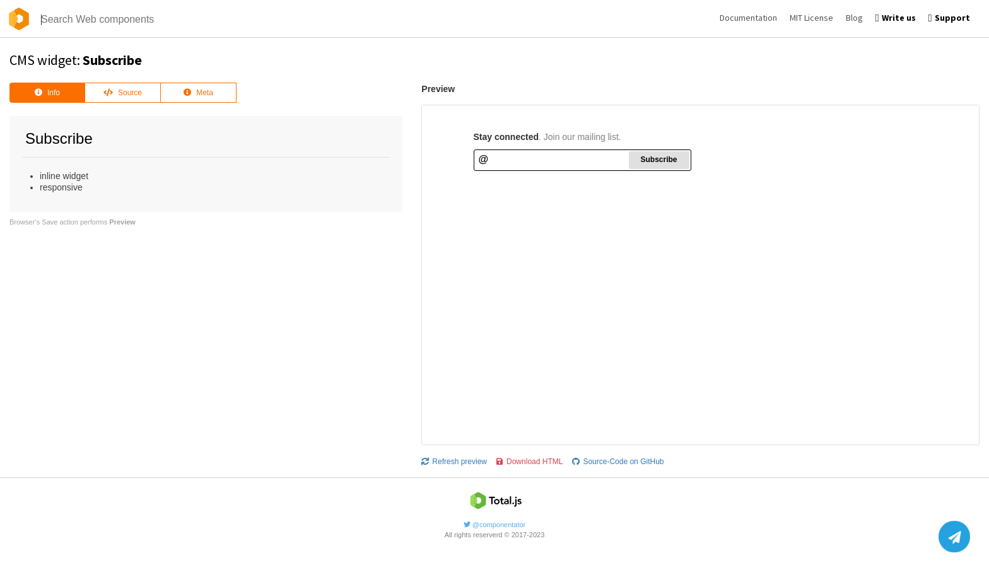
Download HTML (529, 461)
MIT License (811, 17)
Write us (895, 17)
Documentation (748, 17)
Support (949, 17)
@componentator (495, 524)
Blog (854, 17)
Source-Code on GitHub (618, 461)
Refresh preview (454, 461)
